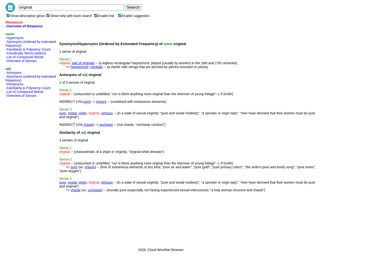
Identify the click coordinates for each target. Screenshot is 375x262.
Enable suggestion (134, 16)
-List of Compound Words (24, 57)
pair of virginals (83, 63)
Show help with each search (69, 16)
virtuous (107, 113)
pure (86, 102)
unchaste (106, 125)
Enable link (104, 16)
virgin (82, 113)
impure (101, 102)
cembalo (96, 67)
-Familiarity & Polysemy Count (28, 49)
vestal (72, 113)
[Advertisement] (25, 171)
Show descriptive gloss (25, 16)
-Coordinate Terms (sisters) (26, 53)
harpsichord (79, 67)
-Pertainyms (15, 84)
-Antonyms (14, 73)
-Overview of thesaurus (24, 26)
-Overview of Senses (21, 61)
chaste (88, 125)
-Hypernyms (15, 38)
